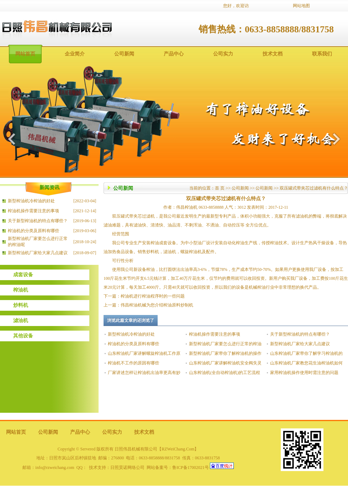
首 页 (220, 188)
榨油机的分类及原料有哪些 (33, 230)
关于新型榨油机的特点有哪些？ (38, 220)
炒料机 (20, 305)
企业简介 (75, 54)
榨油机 (20, 290)
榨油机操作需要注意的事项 (33, 210)
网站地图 (301, 5)
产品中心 (174, 54)
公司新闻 (124, 54)
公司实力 (223, 54)
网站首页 (25, 54)
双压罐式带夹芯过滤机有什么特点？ (314, 188)
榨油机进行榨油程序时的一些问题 (153, 296)
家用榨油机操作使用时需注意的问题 (304, 372)
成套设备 (23, 274)
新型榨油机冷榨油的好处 (31, 200)
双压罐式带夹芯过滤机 (133, 216)
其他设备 (23, 335)
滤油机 (20, 320)
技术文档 (273, 54)
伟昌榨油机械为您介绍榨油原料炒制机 (157, 305)
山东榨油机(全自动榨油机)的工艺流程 (224, 372)
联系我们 (322, 54)
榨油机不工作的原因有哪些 (133, 363)
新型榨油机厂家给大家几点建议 (38, 252)
